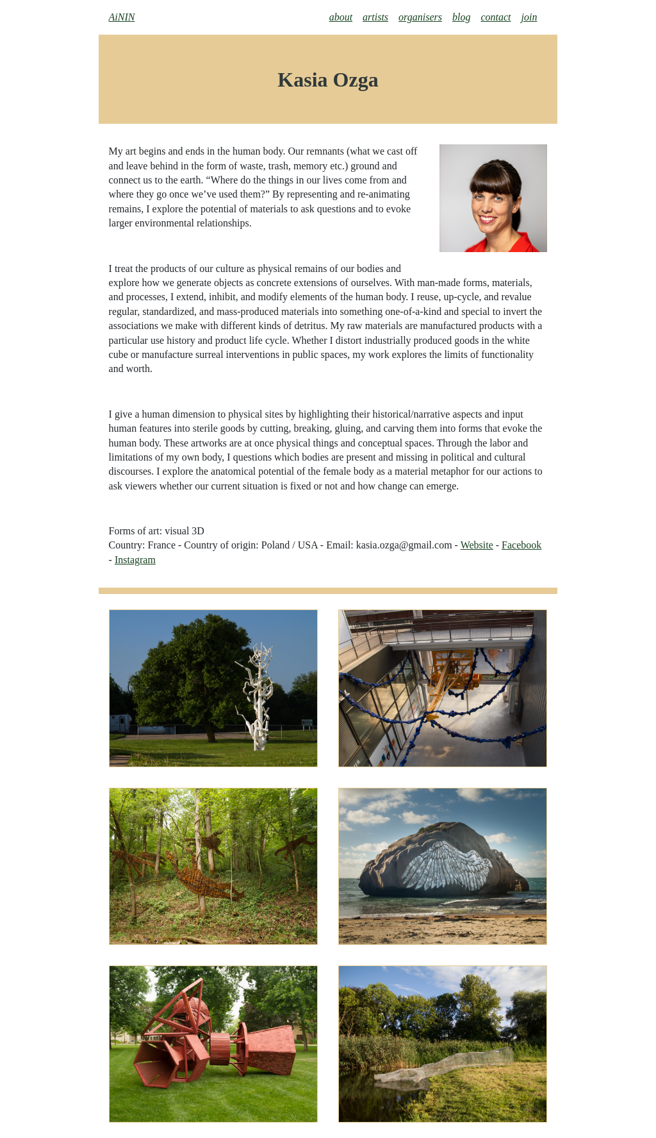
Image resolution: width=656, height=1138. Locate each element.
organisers (420, 17)
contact (495, 17)
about (340, 17)
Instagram (135, 559)
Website (477, 544)
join (529, 17)
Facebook (521, 544)
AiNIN (122, 17)
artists (375, 17)
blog (461, 17)
